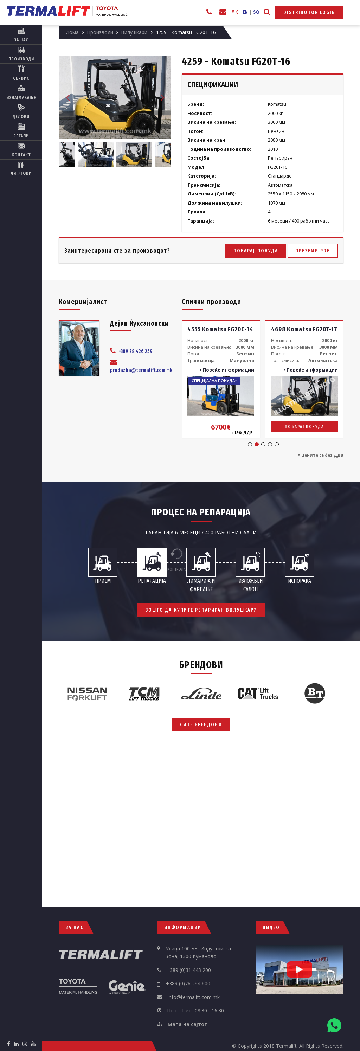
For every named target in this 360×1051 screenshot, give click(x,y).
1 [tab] (250, 444)
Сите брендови (201, 725)
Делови (21, 111)
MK (234, 12)
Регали (21, 130)
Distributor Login (309, 12)
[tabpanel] (221, 379)
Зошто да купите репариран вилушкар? (201, 610)
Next (162, 97)
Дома (72, 32)
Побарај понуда (255, 251)
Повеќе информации (227, 370)
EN (245, 12)
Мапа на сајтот (187, 1024)
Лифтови (21, 168)
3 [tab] (263, 444)
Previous (67, 97)
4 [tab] (270, 444)
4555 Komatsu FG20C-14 (220, 329)
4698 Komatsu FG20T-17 (304, 329)
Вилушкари (134, 32)
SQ (256, 12)
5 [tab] (277, 444)
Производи (21, 54)
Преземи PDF (312, 251)
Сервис (21, 73)
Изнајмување (21, 92)
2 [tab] (257, 444)
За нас (21, 35)
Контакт (21, 150)
